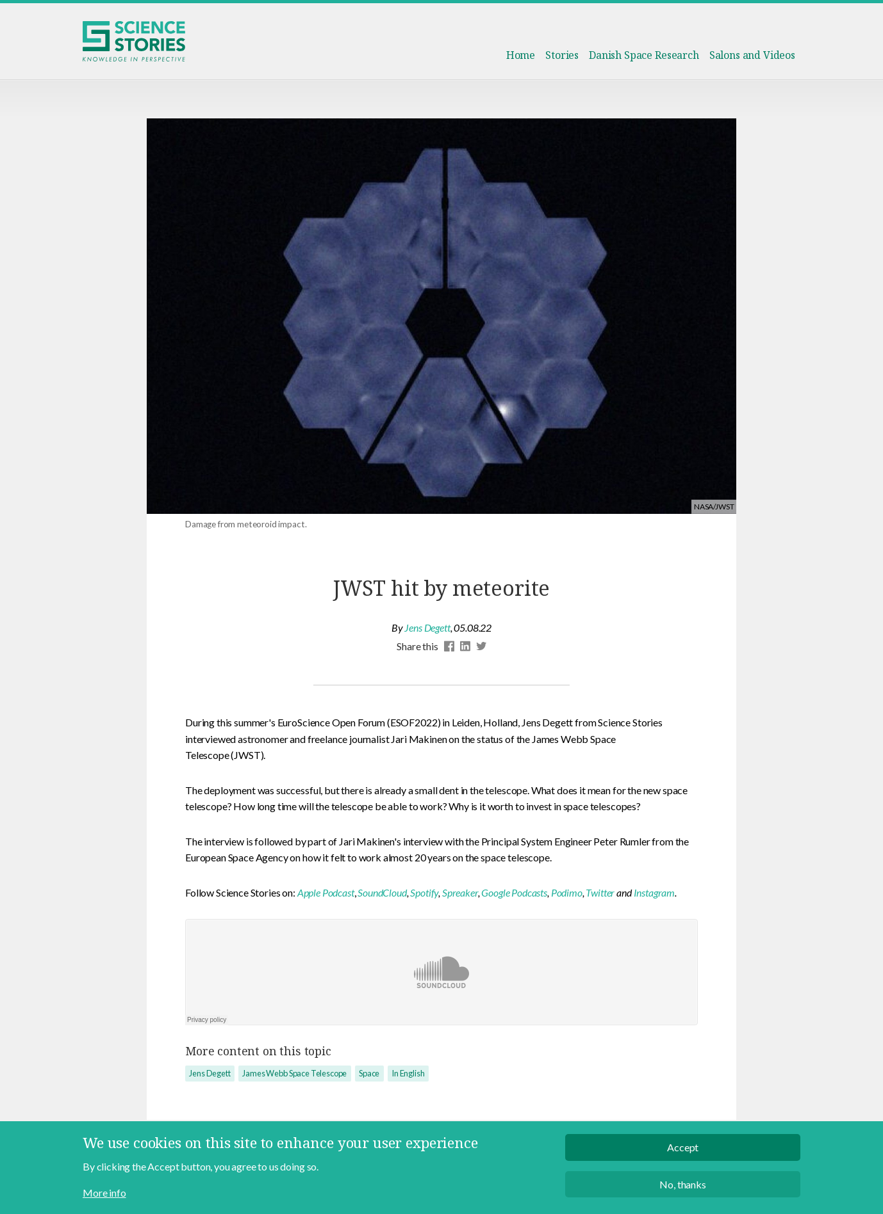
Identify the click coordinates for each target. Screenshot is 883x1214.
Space (369, 1073)
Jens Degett (427, 627)
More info (104, 1197)
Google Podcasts (514, 892)
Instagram (654, 892)
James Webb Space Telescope (294, 1073)
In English (408, 1073)
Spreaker (460, 892)
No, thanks (682, 1189)
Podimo (566, 892)
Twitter (600, 892)
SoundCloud (382, 892)
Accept (682, 1152)
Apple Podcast (325, 892)
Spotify (424, 892)
